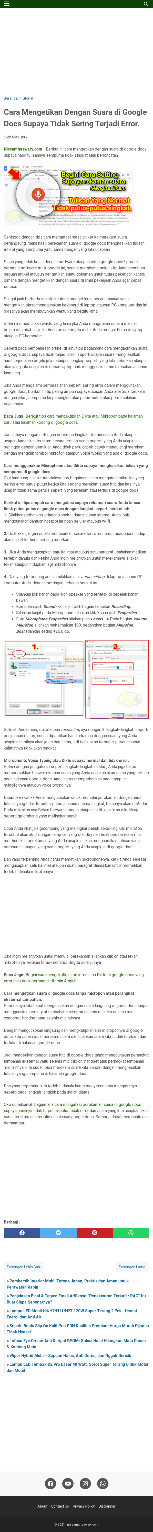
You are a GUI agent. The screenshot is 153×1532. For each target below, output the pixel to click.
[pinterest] (95, 1233)
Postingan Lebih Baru (24, 1267)
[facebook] (22, 1233)
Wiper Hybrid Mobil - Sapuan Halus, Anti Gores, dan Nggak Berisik (70, 1355)
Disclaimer (107, 1506)
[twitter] (58, 1233)
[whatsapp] (131, 1233)
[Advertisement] (76, 52)
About (42, 1506)
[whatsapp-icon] (102, 1483)
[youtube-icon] (68, 1483)
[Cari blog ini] (146, 4)
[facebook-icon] (50, 1483)
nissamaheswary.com (83, 1524)
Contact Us (60, 1506)
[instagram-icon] (85, 1483)
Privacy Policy (84, 1506)
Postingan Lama (132, 1267)
